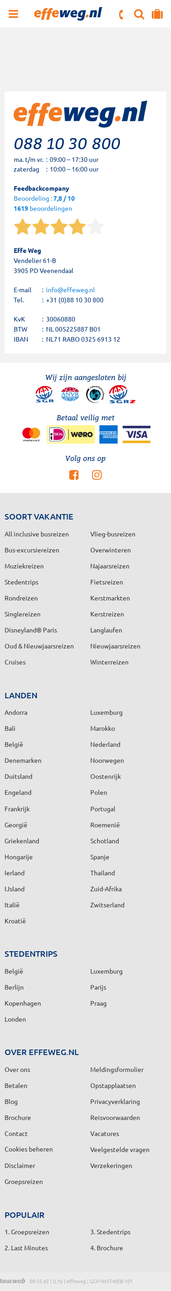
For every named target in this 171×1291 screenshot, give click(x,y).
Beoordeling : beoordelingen (44, 204)
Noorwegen (107, 760)
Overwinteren (110, 550)
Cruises (15, 662)
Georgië (16, 824)
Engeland (18, 792)
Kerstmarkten (110, 598)
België (14, 744)
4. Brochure (106, 1247)
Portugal (102, 808)
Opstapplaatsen (113, 1085)
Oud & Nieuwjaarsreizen (39, 646)
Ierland (15, 872)
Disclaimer (20, 1165)
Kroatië (15, 920)
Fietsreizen (106, 582)
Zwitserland (107, 904)
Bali (10, 728)
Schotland (104, 840)
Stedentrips (21, 582)
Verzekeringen (111, 1165)
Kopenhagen (23, 1003)
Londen (15, 1019)
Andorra (16, 712)
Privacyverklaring (115, 1101)
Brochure (18, 1117)
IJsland (15, 888)
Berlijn (14, 987)
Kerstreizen (107, 614)
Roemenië (105, 824)
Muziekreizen (24, 566)
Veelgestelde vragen (120, 1149)
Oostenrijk (105, 776)
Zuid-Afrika (106, 888)
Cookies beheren (29, 1149)
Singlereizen (23, 614)
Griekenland (22, 840)
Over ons (17, 1069)
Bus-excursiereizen (32, 550)
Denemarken (23, 760)
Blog (11, 1101)
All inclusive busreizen (37, 534)
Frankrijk (17, 808)
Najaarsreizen (110, 566)
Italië (12, 904)
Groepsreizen (24, 1181)
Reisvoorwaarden (115, 1117)
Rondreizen (21, 598)
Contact (16, 1133)
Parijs (98, 987)
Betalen (16, 1085)
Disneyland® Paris (31, 630)
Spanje (99, 856)
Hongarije (19, 856)
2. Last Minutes (26, 1247)
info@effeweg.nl (70, 289)
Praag (98, 1003)
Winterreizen (109, 662)
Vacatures (104, 1133)
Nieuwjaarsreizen (115, 646)
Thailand (102, 872)
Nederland (105, 744)
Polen (98, 792)
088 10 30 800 (121, 14)
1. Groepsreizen (27, 1231)
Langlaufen (106, 630)
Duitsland (18, 776)
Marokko (102, 728)
